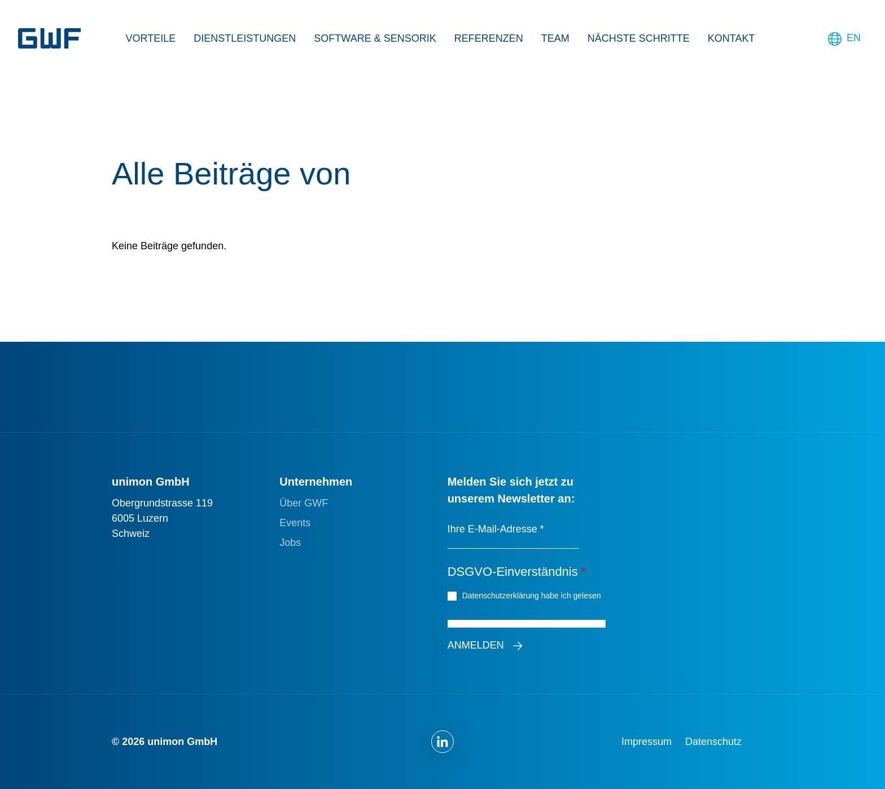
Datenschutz (713, 741)
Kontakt (731, 38)
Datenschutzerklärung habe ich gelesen (533, 595)
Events (294, 522)
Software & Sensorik (375, 38)
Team (555, 38)
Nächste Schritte (639, 38)
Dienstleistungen (245, 38)
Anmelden (476, 645)
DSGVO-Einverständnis (517, 572)
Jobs (290, 542)
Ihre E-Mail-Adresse (496, 529)
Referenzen (488, 38)
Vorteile (151, 38)
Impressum (646, 741)
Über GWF (303, 503)
